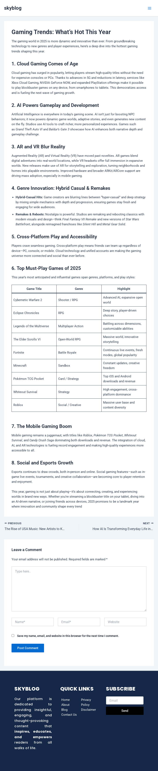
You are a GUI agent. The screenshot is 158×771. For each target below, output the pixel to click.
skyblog (13, 8)
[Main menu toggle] (149, 8)
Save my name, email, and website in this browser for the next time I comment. (68, 636)
